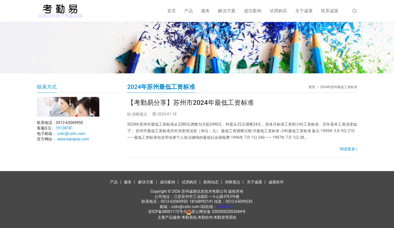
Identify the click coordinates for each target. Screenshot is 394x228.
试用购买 (278, 10)
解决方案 (227, 10)
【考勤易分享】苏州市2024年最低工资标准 (190, 102)
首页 (171, 10)
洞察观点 (139, 114)
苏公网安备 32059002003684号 (219, 211)
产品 (188, 10)
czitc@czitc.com (71, 133)
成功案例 (252, 10)
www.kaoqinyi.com (73, 139)
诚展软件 (276, 182)
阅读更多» (348, 149)
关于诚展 (304, 10)
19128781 (64, 128)
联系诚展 (329, 10)
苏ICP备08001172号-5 (167, 211)
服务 (205, 10)
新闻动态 (211, 182)
